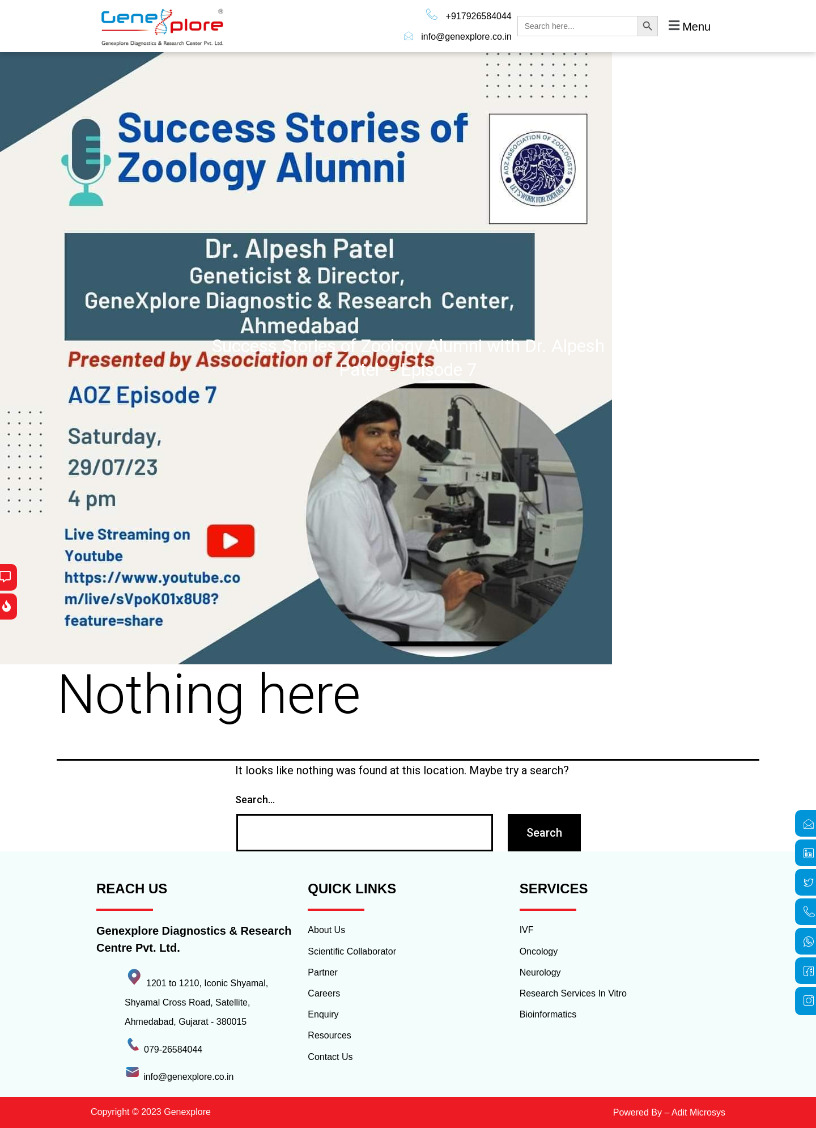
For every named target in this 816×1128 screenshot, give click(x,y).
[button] (688, 26)
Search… (255, 799)
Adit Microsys (698, 1112)
